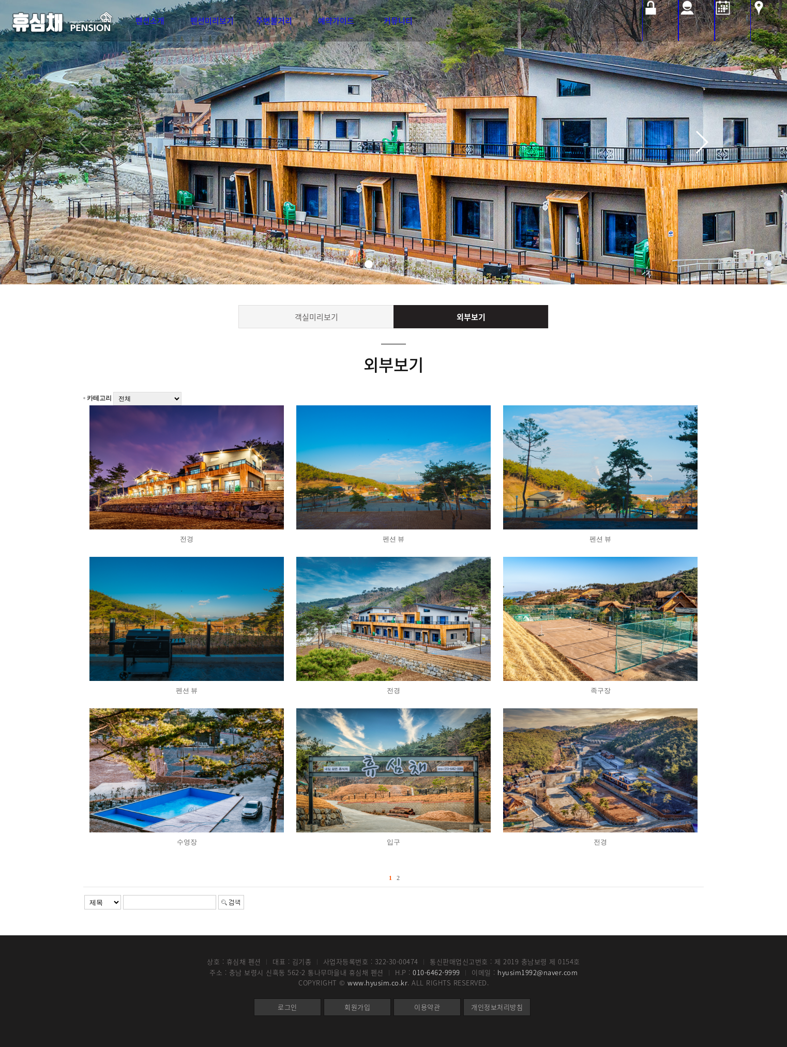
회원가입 (357, 1007)
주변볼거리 (274, 20)
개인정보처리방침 (497, 1007)
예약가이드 (336, 20)
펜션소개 (149, 20)
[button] (369, 264)
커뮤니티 (398, 20)
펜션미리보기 (212, 20)
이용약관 (427, 1007)
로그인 (287, 1007)
